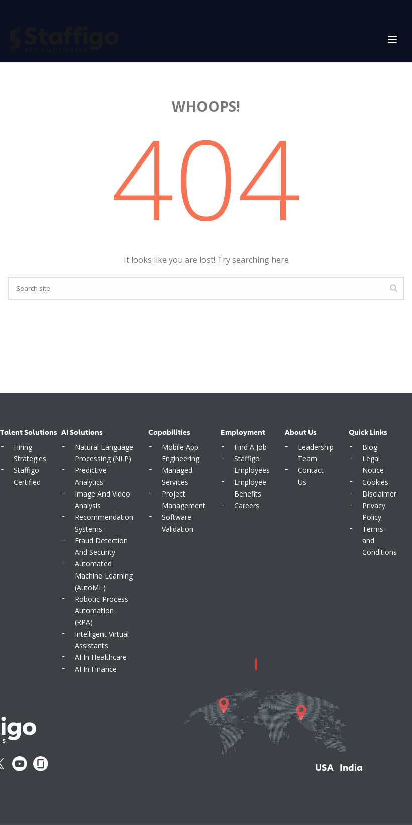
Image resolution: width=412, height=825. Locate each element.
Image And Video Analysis (102, 499)
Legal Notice (373, 464)
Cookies (375, 482)
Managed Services (177, 475)
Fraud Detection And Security (101, 546)
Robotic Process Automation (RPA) (101, 610)
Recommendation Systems (104, 522)
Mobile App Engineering (180, 452)
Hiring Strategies (30, 452)
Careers (246, 505)
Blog (369, 447)
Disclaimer (379, 494)
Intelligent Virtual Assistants (102, 639)
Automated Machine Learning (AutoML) (104, 575)
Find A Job (250, 447)
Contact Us (311, 475)
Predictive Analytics (91, 475)
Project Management (183, 499)
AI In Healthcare (101, 657)
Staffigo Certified (27, 475)
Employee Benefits (250, 488)
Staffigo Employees (252, 464)
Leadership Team (316, 452)
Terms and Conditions (379, 540)
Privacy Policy (373, 511)
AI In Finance (96, 669)
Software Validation (177, 522)
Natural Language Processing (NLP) (104, 452)
